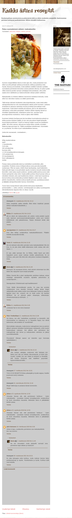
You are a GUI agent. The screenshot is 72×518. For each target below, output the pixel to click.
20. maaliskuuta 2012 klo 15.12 (23, 201)
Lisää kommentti (9, 469)
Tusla (8, 242)
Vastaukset (12, 347)
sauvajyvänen (11, 230)
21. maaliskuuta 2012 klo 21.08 (29, 316)
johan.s (9, 393)
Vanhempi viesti (43, 509)
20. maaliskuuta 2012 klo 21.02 (20, 242)
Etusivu (26, 509)
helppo (18, 31)
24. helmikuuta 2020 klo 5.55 (26, 426)
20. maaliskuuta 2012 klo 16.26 (21, 213)
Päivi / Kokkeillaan (13, 316)
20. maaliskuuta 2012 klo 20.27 (26, 230)
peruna (28, 31)
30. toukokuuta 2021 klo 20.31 (23, 456)
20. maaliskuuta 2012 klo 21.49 (23, 267)
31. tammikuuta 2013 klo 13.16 (23, 383)
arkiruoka (12, 31)
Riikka (9, 213)
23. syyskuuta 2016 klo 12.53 (21, 393)
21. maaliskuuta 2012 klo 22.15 (26, 350)
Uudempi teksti (8, 509)
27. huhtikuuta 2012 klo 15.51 (23, 370)
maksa (23, 31)
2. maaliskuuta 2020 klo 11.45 (26, 441)
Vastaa (9, 208)
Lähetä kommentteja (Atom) (14, 513)
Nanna (11, 192)
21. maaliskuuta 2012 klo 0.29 (20, 305)
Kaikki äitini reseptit (28, 10)
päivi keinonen (11, 426)
